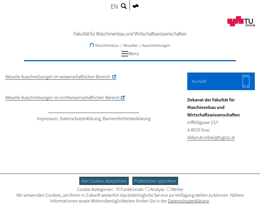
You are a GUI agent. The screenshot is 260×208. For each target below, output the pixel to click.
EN (114, 6)
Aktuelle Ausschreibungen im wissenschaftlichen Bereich (58, 76)
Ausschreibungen (156, 45)
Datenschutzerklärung (80, 118)
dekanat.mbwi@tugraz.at (211, 137)
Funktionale (129, 189)
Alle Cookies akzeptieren (104, 181)
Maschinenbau (104, 45)
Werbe (175, 189)
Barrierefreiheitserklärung (127, 118)
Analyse (154, 189)
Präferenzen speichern (155, 181)
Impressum (47, 118)
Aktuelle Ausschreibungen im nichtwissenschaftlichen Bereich (62, 97)
